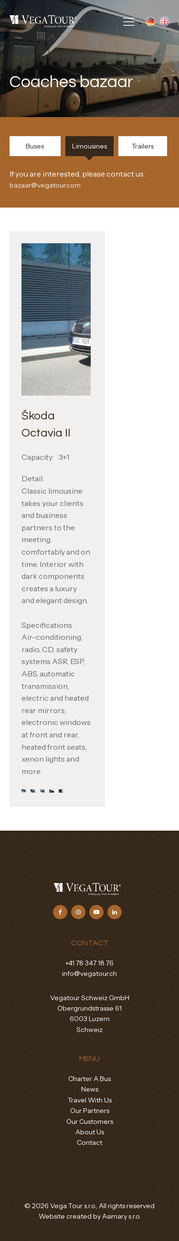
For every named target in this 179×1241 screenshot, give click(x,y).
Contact (89, 1142)
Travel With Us (90, 1100)
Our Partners (89, 1110)
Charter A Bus (89, 1078)
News (89, 1089)
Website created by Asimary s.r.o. (90, 1216)
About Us (89, 1132)
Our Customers (89, 1121)
